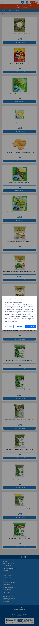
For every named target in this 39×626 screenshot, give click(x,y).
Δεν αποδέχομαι (8, 326)
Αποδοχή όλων (30, 326)
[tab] (7, 299)
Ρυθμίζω (19, 326)
